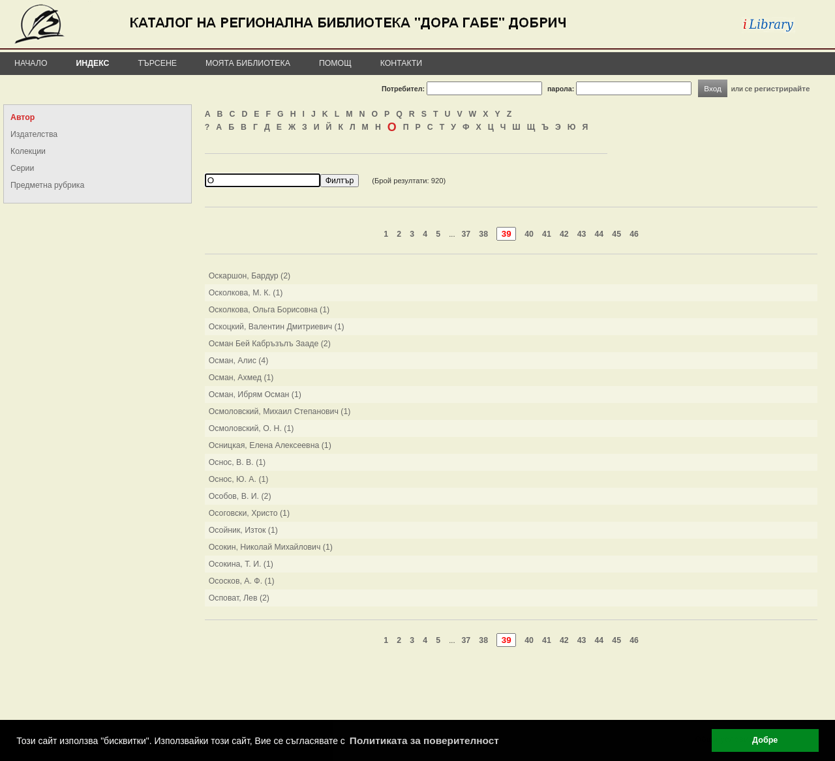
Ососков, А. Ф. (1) (242, 581)
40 (529, 234)
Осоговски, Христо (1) (249, 513)
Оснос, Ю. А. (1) (239, 479)
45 (616, 234)
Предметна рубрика (47, 185)
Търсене (157, 63)
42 (564, 234)
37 (466, 234)
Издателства (33, 134)
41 (546, 234)
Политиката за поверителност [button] (424, 740)
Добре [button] (765, 740)
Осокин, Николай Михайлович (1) (271, 547)
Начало (31, 63)
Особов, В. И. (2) (240, 496)
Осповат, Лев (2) (239, 598)
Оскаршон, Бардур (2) (249, 275)
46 (634, 234)
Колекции (28, 151)
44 (599, 234)
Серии (22, 168)
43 (581, 234)
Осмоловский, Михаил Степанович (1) (280, 411)
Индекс (93, 63)
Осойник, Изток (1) (243, 530)
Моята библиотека (247, 63)
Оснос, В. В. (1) (237, 462)
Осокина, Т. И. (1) (241, 564)
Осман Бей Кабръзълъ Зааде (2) (270, 343)
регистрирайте (782, 88)
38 (483, 234)
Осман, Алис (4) (239, 360)
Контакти (401, 63)
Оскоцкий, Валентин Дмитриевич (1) (276, 326)
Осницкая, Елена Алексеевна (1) (270, 445)
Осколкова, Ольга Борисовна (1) (269, 309)
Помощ (335, 63)
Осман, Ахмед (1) (241, 377)
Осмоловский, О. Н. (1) (251, 428)
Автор (22, 117)
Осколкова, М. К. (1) (246, 292)
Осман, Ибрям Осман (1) (255, 394)
